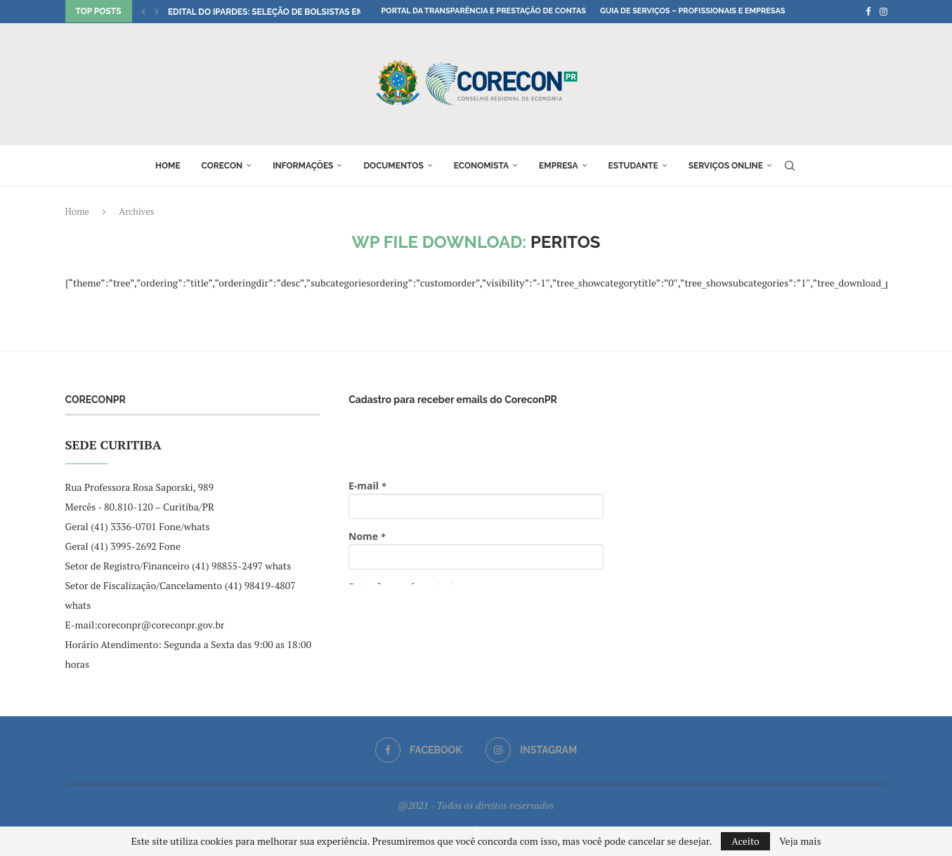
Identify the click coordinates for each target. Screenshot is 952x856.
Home (168, 166)
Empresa (558, 166)
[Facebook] (868, 11)
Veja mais (800, 841)
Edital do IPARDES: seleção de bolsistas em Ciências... (289, 12)
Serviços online (726, 166)
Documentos (393, 166)
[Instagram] (883, 11)
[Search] (790, 165)
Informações (303, 166)
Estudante (633, 166)
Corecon (222, 166)
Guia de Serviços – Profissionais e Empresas (692, 10)
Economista (481, 166)
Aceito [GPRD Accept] (745, 841)
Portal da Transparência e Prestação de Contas (484, 10)
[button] (143, 11)
